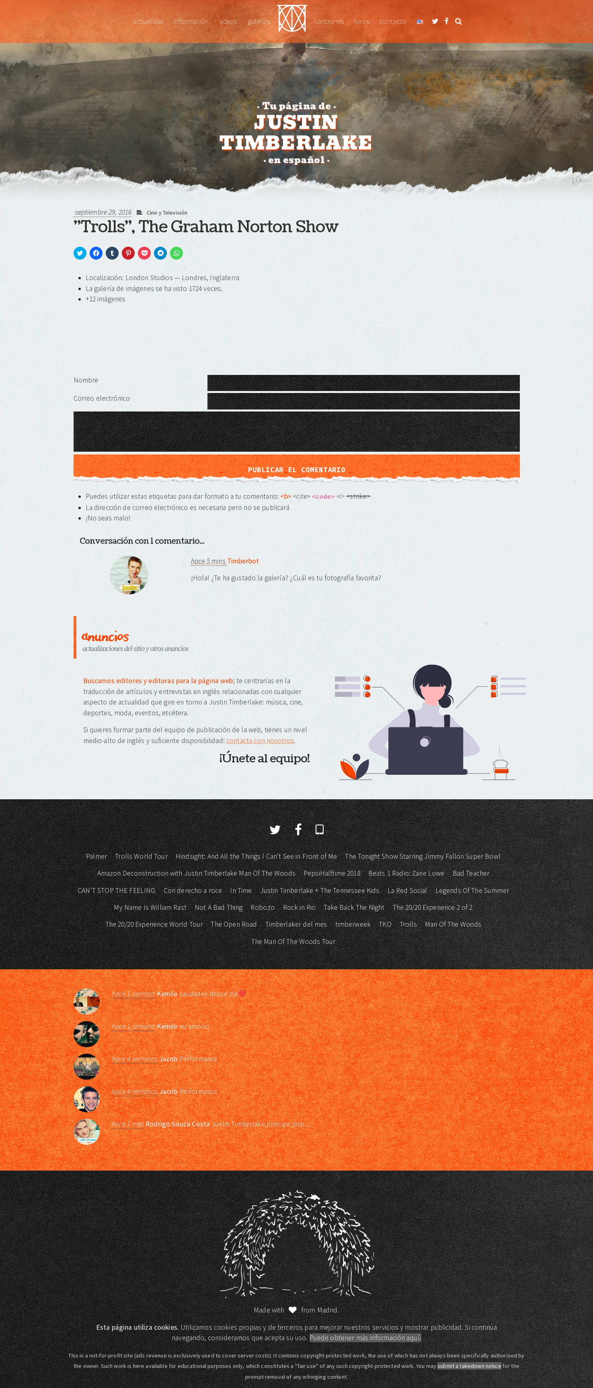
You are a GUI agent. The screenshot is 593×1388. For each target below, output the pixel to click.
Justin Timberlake (292, 21)
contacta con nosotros (260, 740)
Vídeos (228, 21)
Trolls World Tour (141, 856)
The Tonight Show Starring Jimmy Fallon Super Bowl (422, 856)
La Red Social (407, 890)
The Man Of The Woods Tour (293, 941)
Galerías (259, 21)
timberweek (353, 924)
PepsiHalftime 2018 (332, 873)
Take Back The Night (354, 907)
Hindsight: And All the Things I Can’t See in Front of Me (256, 856)
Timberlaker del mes (296, 924)
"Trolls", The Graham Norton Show (206, 227)
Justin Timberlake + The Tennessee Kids (320, 890)
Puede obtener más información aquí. (365, 1337)
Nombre (86, 380)
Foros (361, 21)
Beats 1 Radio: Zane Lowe (406, 873)
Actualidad (148, 21)
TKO (385, 924)
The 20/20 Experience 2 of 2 (433, 907)
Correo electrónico (102, 398)
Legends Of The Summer (472, 890)
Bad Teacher (471, 873)
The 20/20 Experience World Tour (154, 924)
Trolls (408, 924)
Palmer (96, 856)
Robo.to (262, 907)
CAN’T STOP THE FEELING (116, 890)
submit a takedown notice (469, 1366)
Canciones (328, 21)
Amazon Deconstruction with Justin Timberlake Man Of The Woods (196, 873)
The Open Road (234, 924)
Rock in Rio (299, 907)
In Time (241, 890)
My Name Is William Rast (150, 907)
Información (191, 21)
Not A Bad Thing (218, 907)
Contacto (393, 21)
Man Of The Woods (453, 924)
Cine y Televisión (167, 212)
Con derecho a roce (193, 890)
